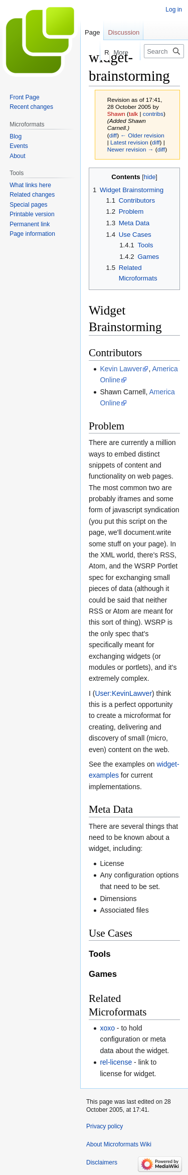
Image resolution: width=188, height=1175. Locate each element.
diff (113, 135)
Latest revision (129, 142)
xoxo (107, 1028)
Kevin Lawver (121, 369)
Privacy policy (104, 1126)
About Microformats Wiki (118, 1144)
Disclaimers (101, 1162)
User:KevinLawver (123, 693)
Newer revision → (130, 149)
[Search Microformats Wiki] (164, 51)
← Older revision (142, 135)
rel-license (116, 1062)
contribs (153, 113)
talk (133, 113)
